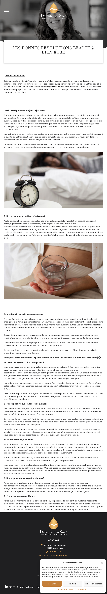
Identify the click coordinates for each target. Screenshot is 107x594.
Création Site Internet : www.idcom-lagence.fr (31, 587)
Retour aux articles (14, 75)
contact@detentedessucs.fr (55, 555)
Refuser (72, 584)
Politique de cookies (65, 589)
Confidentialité (80, 589)
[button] (102, 562)
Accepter (52, 584)
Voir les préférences (93, 584)
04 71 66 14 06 (55, 551)
